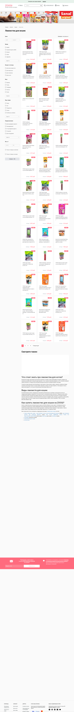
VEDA (8, 54)
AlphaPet (8, 56)
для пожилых (10, 72)
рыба (8, 91)
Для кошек (15, 706)
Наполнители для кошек (29, 418)
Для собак (15, 710)
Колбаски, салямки (11, 112)
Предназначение (9, 120)
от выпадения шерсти (11, 128)
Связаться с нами (6, 710)
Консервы (26, 417)
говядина (9, 87)
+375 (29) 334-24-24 (49, 5)
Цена (6, 36)
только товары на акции (12, 154)
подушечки (9, 108)
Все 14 (13, 137)
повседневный (10, 126)
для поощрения (10, 133)
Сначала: (60, 36)
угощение (9, 131)
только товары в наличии (12, 149)
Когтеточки (26, 420)
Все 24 (13, 95)
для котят (9, 75)
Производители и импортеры (26, 709)
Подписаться (32, 566)
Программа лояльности (6, 707)
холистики (44, 415)
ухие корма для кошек (30, 413)
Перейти (44, 1)
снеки (8, 110)
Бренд (6, 44)
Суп (7, 105)
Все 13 (13, 60)
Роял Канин (49, 414)
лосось (8, 89)
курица (8, 82)
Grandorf (28, 415)
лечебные (54, 415)
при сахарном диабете (35, 414)
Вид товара (8, 100)
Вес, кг (6, 141)
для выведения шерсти (12, 123)
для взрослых (10, 70)
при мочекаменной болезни (52, 413)
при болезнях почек (41, 413)
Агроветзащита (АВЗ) (11, 49)
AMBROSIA (55, 414)
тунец (8, 84)
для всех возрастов (11, 68)
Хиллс (60, 414)
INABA (8, 47)
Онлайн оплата (26, 706)
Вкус (6, 79)
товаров (49, 411)
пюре (8, 103)
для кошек (53, 411)
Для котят (15, 708)
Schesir (8, 52)
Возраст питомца (9, 65)
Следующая (36, 345)
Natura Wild (33, 415)
